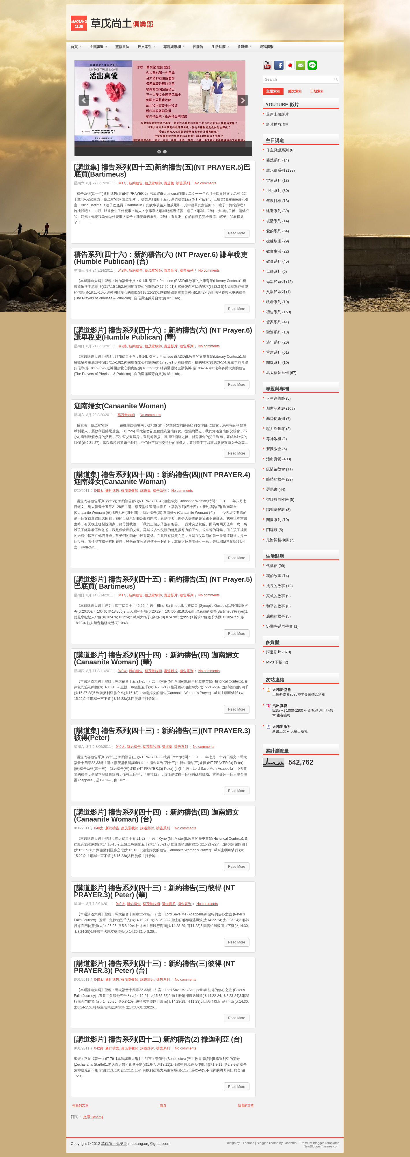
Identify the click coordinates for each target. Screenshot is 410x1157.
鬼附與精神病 (277, 540)
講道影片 (171, 270)
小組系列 (273, 190)
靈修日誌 (122, 47)
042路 (122, 270)
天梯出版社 (281, 726)
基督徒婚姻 (275, 418)
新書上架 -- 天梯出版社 (290, 731)
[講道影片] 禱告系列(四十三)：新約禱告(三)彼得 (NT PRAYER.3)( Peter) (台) (154, 967)
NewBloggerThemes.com (322, 1146)
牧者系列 (273, 302)
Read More (236, 233)
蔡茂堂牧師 (153, 183)
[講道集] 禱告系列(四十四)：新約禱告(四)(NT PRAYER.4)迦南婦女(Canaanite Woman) (162, 478)
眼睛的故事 (275, 479)
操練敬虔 (273, 241)
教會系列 (273, 261)
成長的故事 (275, 586)
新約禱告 (136, 183)
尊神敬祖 (273, 439)
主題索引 (273, 91)
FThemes (247, 1143)
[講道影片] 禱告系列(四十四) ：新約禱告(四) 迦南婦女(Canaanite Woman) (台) (156, 816)
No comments (205, 183)
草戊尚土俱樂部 (114, 1143)
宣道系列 (273, 180)
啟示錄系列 (275, 170)
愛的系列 (273, 231)
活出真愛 (273, 459)
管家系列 (273, 322)
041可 (122, 183)
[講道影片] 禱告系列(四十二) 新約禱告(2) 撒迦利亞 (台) (158, 1039)
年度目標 (273, 201)
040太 (98, 491)
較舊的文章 (246, 1105)
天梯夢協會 (281, 689)
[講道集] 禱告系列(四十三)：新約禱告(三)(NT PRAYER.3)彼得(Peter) (162, 734)
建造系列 (273, 211)
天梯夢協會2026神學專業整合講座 (298, 694)
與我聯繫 (266, 47)
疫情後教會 (275, 469)
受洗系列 (273, 160)
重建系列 (273, 352)
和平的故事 (275, 606)
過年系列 (273, 342)
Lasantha (290, 1143)
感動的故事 (275, 616)
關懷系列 (273, 362)
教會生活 (273, 251)
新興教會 (273, 449)
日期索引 (317, 91)
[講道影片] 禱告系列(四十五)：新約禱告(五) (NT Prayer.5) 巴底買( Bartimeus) (163, 583)
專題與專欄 (175, 45)
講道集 (169, 183)
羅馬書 (271, 489)
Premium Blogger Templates (319, 1143)
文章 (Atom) (93, 1117)
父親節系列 (275, 292)
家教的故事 (275, 596)
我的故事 (273, 576)
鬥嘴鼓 (271, 530)
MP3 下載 (274, 662)
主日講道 (100, 45)
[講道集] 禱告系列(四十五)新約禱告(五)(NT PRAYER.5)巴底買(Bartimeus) (162, 171)
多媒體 (246, 45)
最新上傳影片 (277, 114)
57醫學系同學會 (279, 626)
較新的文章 (80, 1105)
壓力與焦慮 (275, 429)
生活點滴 (222, 45)
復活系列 (273, 221)
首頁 (78, 45)
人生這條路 (275, 398)
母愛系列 (273, 271)
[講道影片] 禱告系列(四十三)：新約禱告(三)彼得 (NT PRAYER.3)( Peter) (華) (154, 891)
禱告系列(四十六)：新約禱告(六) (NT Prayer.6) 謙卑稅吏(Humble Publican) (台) (160, 258)
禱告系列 (183, 183)
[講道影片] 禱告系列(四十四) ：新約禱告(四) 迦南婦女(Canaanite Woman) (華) (156, 658)
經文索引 (148, 45)
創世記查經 (275, 408)
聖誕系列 (273, 332)
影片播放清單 (277, 124)
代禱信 (198, 47)
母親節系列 (275, 281)
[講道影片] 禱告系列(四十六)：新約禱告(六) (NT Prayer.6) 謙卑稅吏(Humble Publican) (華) (163, 334)
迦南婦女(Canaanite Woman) (120, 406)
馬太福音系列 (277, 372)
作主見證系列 (277, 150)
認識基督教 (275, 509)
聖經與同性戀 (277, 499)
